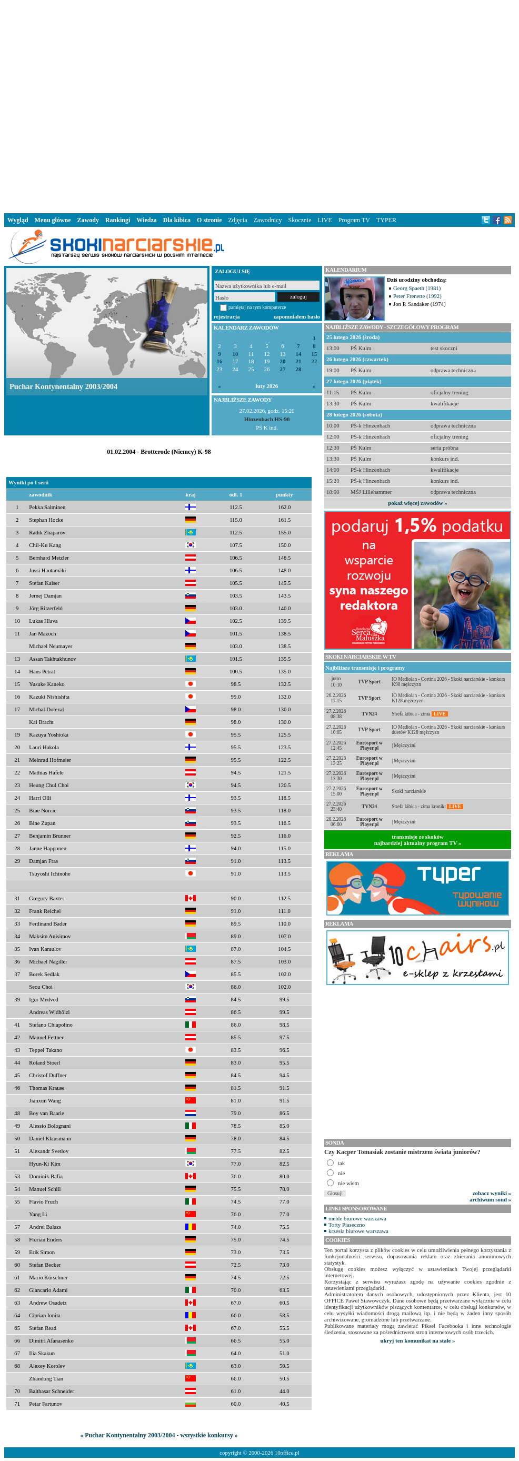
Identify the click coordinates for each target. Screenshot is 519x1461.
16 (220, 361)
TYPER (386, 220)
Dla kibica (177, 220)
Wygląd (17, 220)
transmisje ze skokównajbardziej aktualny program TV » (418, 839)
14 (299, 354)
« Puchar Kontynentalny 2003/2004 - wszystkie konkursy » (158, 1435)
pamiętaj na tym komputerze (257, 307)
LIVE (324, 220)
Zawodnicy (268, 220)
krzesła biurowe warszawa (358, 1231)
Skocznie (299, 220)
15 (314, 354)
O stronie (209, 220)
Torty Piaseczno (346, 1224)
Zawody (88, 220)
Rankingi (117, 220)
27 (283, 369)
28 (299, 369)
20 (283, 361)
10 (235, 354)
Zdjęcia (237, 220)
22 (314, 361)
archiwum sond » (490, 1199)
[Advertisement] (164, 104)
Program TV (354, 220)
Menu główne (53, 220)
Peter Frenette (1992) (417, 296)
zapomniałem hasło (297, 316)
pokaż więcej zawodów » (417, 503)
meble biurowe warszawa (357, 1218)
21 (299, 361)
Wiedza (146, 220)
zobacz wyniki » (492, 1193)
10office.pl (287, 1452)
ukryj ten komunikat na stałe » (418, 1340)
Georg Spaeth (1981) (417, 288)
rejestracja (227, 316)
